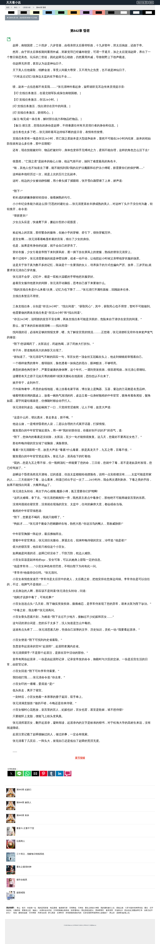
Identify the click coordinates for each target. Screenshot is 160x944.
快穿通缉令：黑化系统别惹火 (82, 910)
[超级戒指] (80, 896)
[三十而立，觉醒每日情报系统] (80, 857)
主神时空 (60, 913)
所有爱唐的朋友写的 (74, 913)
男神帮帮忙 (100, 910)
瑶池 (15, 913)
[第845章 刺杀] (80, 818)
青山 (19, 908)
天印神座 (32, 913)
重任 (146, 908)
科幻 (15, 7)
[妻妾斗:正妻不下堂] (80, 831)
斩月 (24, 908)
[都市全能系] (80, 883)
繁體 (151, 2)
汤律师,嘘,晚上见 (123, 913)
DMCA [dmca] (81, 925)
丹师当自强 (42, 913)
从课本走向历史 (46, 910)
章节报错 (80, 757)
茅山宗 (112, 913)
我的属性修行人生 (108, 908)
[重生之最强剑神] (80, 870)
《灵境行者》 (27, 7)
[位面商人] (80, 844)
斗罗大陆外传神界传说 (134, 908)
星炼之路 (120, 908)
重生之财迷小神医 (92, 908)
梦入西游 (52, 913)
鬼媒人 (35, 910)
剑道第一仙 (31, 908)
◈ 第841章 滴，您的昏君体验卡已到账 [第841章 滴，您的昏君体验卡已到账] (22, 18)
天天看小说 (13, 2)
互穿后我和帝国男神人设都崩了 (95, 913)
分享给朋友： (13, 769)
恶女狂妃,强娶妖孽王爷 (133, 910)
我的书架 (142, 2)
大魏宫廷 (17, 910)
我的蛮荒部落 (43, 908)
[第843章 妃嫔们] (80, 793)
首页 (8, 7)
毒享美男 (109, 910)
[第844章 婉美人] (80, 805)
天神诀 (81, 908)
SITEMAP (75, 925)
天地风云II (119, 910)
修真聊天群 (63, 908)
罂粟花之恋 (26, 910)
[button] (11, 773)
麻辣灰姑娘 (23, 913)
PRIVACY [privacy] (86, 925)
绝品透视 (54, 908)
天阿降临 (73, 908)
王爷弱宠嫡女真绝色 (61, 910)
